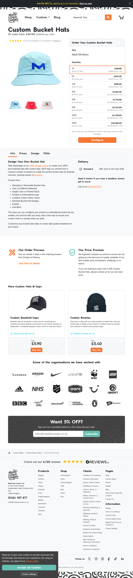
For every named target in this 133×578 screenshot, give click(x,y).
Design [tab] (35, 153)
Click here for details (29, 263)
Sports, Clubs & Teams (91, 482)
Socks (40, 482)
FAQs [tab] (47, 153)
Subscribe (91, 434)
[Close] (130, 3)
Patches (41, 479)
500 (73, 107)
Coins (40, 493)
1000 (74, 115)
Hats (39, 514)
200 (73, 92)
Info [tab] (12, 153)
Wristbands (42, 504)
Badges (41, 475)
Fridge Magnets (44, 497)
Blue (62, 489)
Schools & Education (90, 479)
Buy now (36, 349)
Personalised (65, 475)
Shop (107, 475)
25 (73, 68)
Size (74, 50)
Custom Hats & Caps (33, 453)
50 (73, 76)
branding (38, 175)
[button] (43, 17)
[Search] (88, 17)
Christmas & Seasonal (91, 549)
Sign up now (85, 3)
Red (62, 497)
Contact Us (110, 499)
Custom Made (18, 453)
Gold (62, 486)
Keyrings (41, 489)
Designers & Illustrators (91, 529)
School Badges (66, 482)
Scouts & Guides (89, 525)
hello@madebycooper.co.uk (18, 502)
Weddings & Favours (91, 486)
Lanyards (41, 507)
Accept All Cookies (29, 567)
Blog (107, 489)
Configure (97, 140)
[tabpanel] (66, 195)
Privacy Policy (111, 515)
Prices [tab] (23, 153)
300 (73, 99)
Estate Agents (88, 536)
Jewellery (41, 511)
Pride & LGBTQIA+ (90, 546)
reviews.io (57, 41)
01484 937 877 (95, 187)
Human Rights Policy (113, 519)
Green (63, 493)
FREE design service (39, 166)
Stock (63, 479)
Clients (108, 482)
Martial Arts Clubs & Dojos (92, 533)
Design (108, 486)
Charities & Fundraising (91, 475)
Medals (40, 500)
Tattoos (40, 486)
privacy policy (32, 561)
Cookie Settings (111, 528)
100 (73, 84)
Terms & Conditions (113, 512)
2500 (74, 123)
